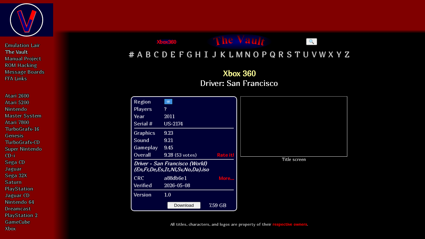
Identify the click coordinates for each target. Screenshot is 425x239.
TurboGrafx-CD (22, 142)
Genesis (14, 135)
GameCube (17, 222)
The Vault (16, 52)
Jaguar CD (17, 195)
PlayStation (19, 189)
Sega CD (15, 162)
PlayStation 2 (21, 215)
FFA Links (16, 78)
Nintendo (16, 109)
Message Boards (24, 72)
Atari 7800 (17, 122)
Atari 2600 (17, 96)
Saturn (13, 182)
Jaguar (13, 169)
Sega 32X (16, 175)
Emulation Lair (22, 45)
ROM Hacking (21, 65)
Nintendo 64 (19, 202)
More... (226, 178)
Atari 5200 (17, 102)
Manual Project (23, 58)
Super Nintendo (23, 149)
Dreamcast (18, 208)
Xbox (10, 228)
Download (184, 205)
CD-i (10, 155)
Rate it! (225, 155)
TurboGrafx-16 (22, 129)
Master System (23, 116)
